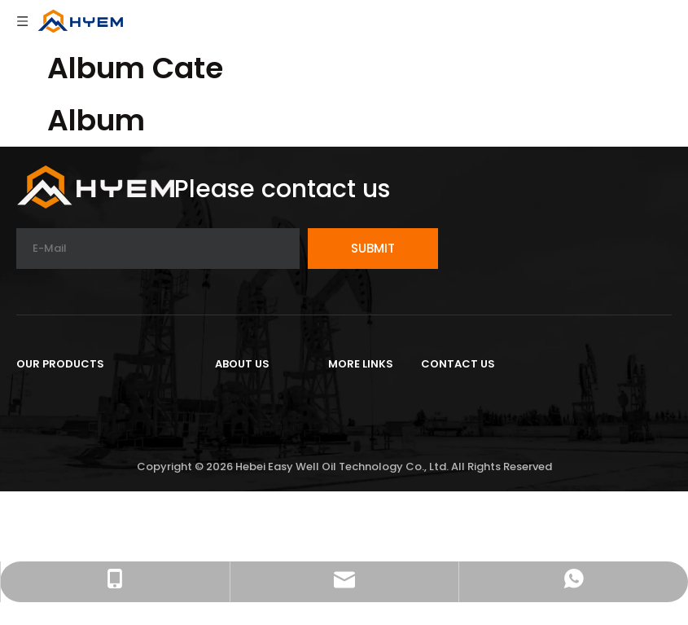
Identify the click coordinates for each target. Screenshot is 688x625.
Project (238, 421)
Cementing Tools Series (94, 448)
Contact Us (366, 421)
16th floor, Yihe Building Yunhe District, (546, 394)
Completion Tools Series (97, 475)
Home (347, 394)
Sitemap (356, 475)
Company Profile (270, 394)
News (232, 448)
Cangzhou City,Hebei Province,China (541, 415)
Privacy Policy (372, 448)
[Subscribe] (373, 248)
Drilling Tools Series (79, 421)
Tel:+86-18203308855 (492, 462)
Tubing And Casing (79, 502)
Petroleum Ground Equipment (113, 394)
